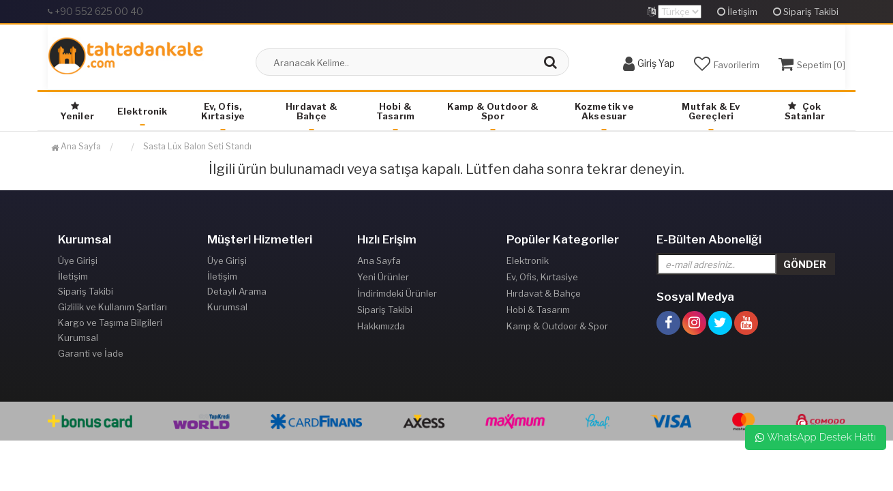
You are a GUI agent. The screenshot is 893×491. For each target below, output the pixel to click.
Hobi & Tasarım (395, 111)
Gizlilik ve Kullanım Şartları (112, 309)
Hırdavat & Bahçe (311, 111)
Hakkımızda (381, 326)
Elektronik (142, 111)
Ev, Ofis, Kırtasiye (223, 111)
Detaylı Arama (237, 293)
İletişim (737, 11)
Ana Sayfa (76, 146)
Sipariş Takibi (805, 11)
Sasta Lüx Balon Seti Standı (197, 146)
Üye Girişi (77, 260)
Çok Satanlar (805, 111)
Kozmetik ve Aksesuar (604, 111)
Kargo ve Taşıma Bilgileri (110, 326)
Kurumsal (78, 342)
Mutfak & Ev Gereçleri (711, 111)
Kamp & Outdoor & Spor (493, 111)
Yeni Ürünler (383, 276)
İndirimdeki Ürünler (397, 293)
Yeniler (77, 111)
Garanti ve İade (90, 358)
